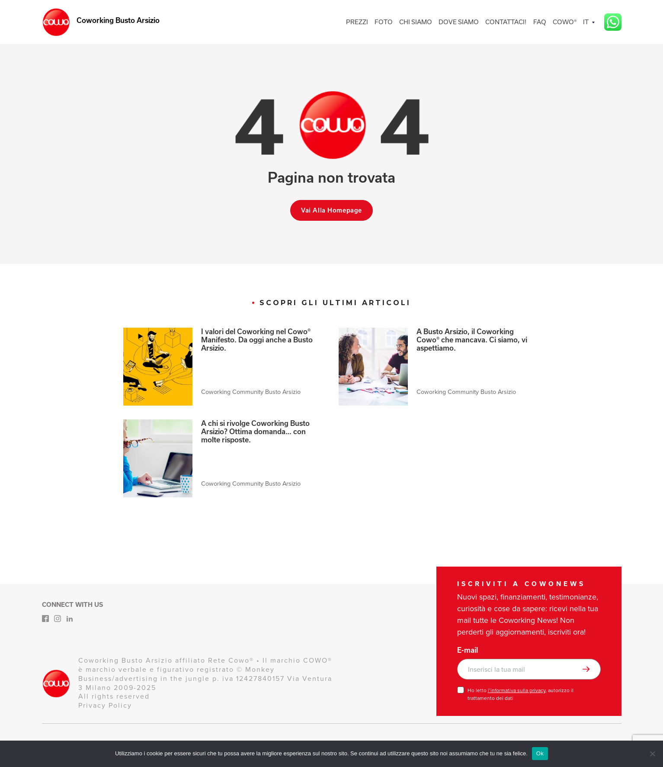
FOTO (384, 22)
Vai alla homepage (331, 210)
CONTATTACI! (506, 22)
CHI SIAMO (415, 22)
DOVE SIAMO (459, 22)
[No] (652, 753)
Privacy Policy (105, 705)
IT (586, 22)
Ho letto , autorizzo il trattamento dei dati (520, 694)
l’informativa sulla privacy (516, 690)
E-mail (467, 650)
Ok (540, 753)
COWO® (565, 22)
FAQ (539, 22)
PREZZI (357, 22)
